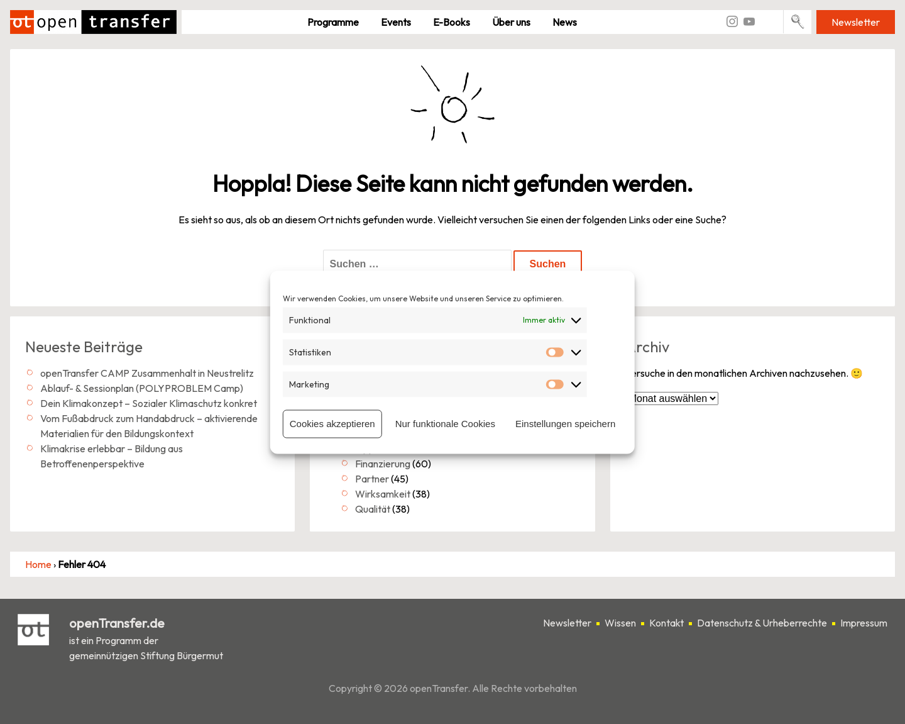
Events (396, 22)
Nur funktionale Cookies (445, 423)
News (564, 22)
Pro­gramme (333, 22)
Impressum (863, 622)
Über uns (511, 22)
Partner (372, 478)
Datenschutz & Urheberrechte (762, 622)
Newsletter (855, 22)
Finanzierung (382, 463)
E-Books (451, 22)
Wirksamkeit (382, 493)
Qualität (372, 509)
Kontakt (666, 622)
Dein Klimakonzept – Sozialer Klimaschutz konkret (148, 403)
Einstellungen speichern (565, 423)
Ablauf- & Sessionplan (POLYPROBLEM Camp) (141, 388)
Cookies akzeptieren (332, 423)
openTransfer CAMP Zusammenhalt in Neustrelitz (147, 373)
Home (38, 564)
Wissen (620, 622)
